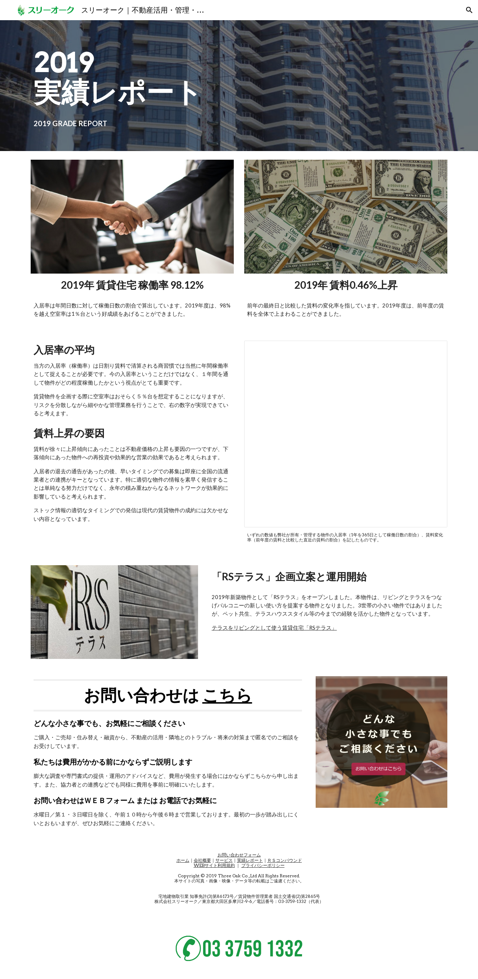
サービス (224, 860)
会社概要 (202, 860)
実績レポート (250, 860)
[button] (469, 10)
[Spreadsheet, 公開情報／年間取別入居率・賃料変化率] (345, 434)
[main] (203, 85)
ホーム (182, 860)
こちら (227, 695)
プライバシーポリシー (263, 865)
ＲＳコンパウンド (284, 860)
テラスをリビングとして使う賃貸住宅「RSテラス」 (274, 628)
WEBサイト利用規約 (214, 865)
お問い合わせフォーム (239, 855)
